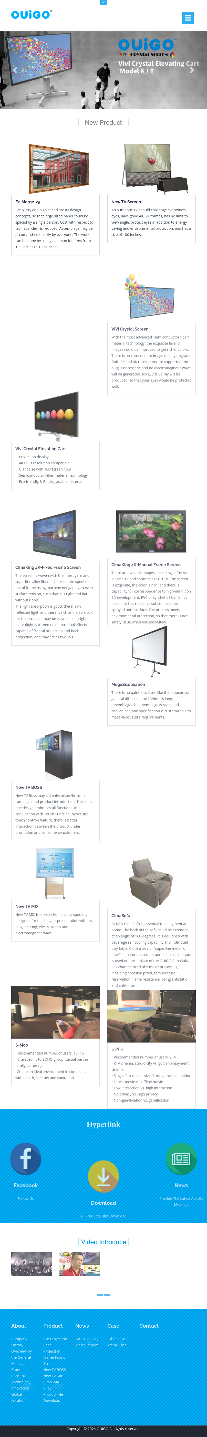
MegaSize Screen (128, 718)
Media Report (86, 1345)
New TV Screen (126, 201)
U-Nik (117, 1089)
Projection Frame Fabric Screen (54, 1357)
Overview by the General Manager (21, 1357)
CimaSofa (120, 962)
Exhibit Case (117, 1338)
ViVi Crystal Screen (130, 371)
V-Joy (47, 1388)
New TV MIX (27, 938)
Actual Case (117, 1345)
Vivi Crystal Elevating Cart (40, 483)
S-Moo (21, 1079)
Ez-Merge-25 (27, 201)
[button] (15, 70)
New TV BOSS (28, 825)
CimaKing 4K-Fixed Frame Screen (48, 614)
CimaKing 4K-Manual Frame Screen (146, 607)
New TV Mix (53, 1375)
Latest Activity (86, 1338)
